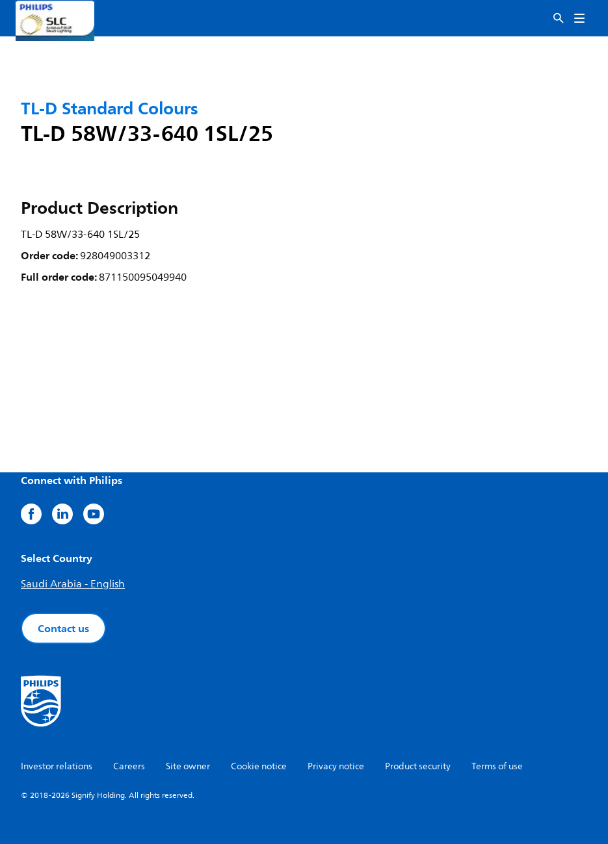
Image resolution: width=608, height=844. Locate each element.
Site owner (188, 766)
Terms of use (497, 766)
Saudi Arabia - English (73, 584)
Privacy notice (336, 766)
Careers (129, 766)
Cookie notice (259, 766)
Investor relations (56, 766)
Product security (418, 766)
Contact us (63, 628)
